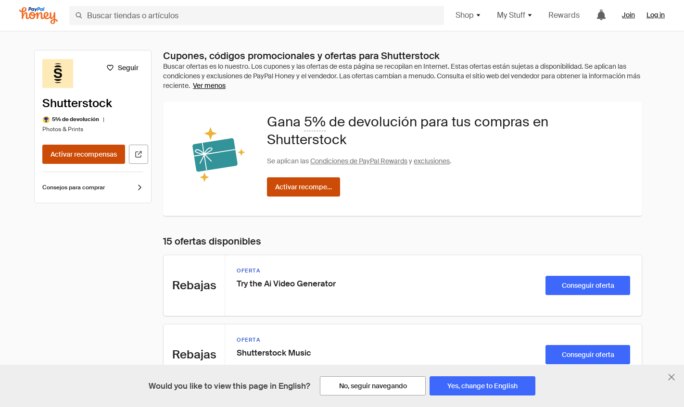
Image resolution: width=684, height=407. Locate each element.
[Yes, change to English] (482, 385)
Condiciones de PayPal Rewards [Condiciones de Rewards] (358, 161)
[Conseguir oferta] (587, 285)
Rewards (564, 15)
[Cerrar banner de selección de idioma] (671, 377)
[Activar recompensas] (83, 154)
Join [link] (628, 15)
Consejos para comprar (92, 187)
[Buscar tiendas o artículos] (256, 15)
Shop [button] (468, 15)
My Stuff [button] (515, 15)
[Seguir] (122, 67)
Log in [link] (655, 15)
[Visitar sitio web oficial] (138, 154)
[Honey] (38, 15)
